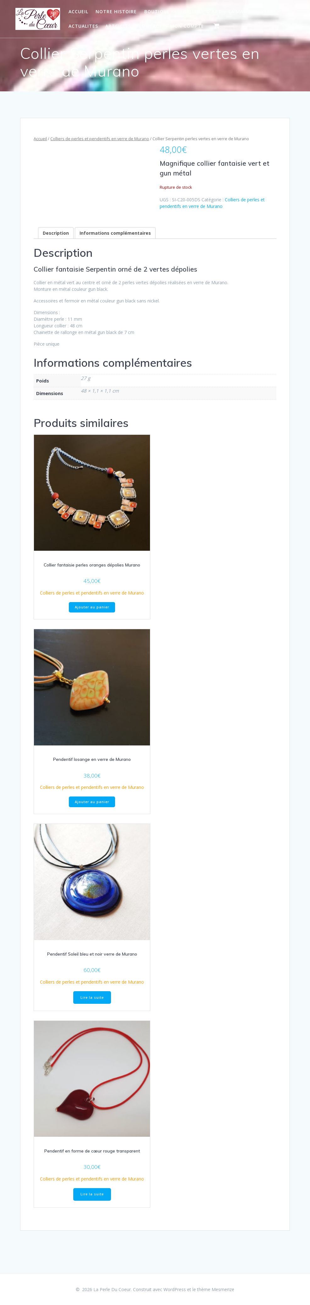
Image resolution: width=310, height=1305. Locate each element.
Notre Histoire (116, 11)
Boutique (157, 11)
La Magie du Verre (252, 11)
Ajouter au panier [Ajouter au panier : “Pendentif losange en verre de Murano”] (92, 802)
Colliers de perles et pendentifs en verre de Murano (99, 138)
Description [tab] (56, 233)
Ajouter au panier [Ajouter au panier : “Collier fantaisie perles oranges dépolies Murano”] (92, 607)
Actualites (83, 26)
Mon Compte (187, 26)
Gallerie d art (202, 11)
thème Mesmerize (215, 1289)
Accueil (78, 11)
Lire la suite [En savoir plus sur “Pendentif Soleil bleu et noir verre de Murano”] (92, 997)
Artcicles (118, 26)
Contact (151, 26)
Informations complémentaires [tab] (115, 233)
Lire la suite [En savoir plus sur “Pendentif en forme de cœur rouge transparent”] (92, 1194)
